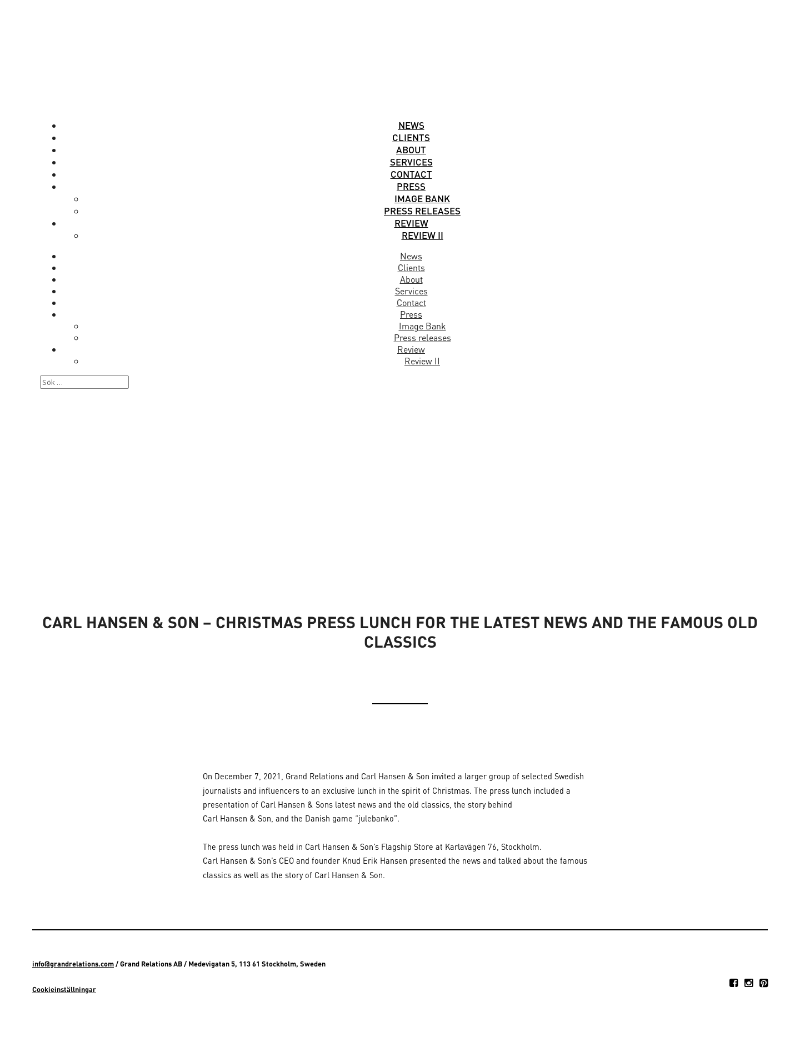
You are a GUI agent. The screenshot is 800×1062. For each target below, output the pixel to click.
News (411, 125)
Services (411, 162)
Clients (411, 137)
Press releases (422, 210)
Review (411, 223)
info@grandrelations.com (73, 963)
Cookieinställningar (64, 989)
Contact (411, 174)
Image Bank (422, 198)
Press (411, 186)
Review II (422, 235)
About (411, 149)
